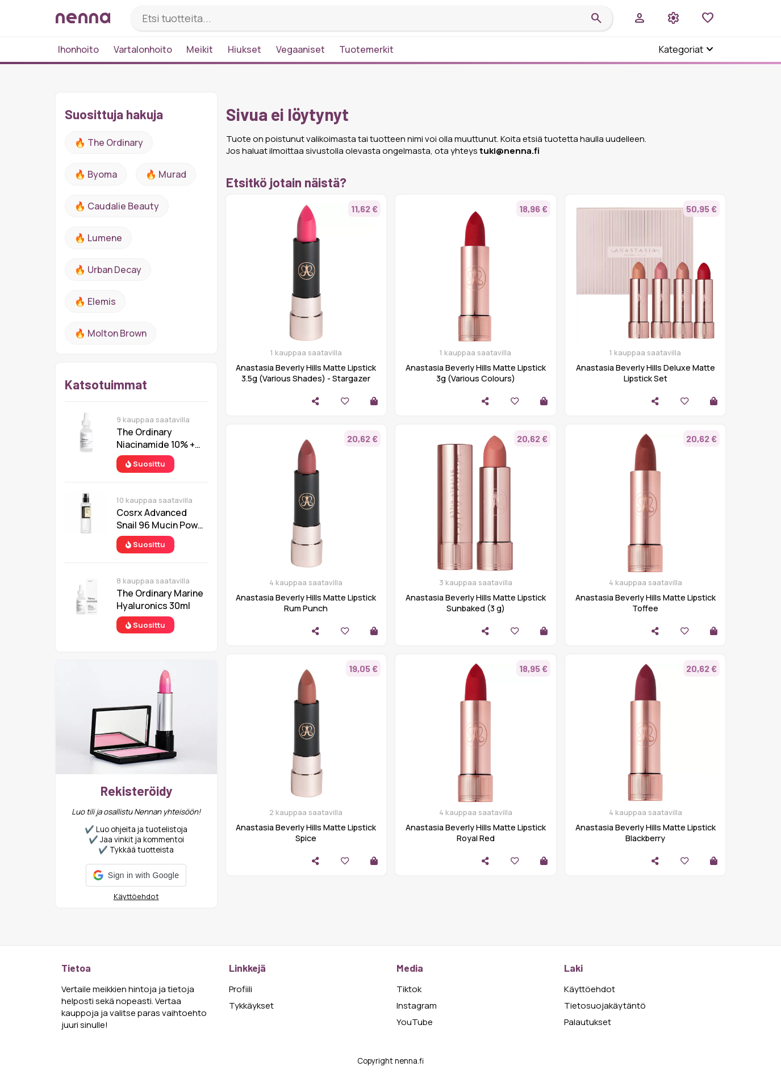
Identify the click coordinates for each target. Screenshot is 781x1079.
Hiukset (244, 49)
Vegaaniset (300, 49)
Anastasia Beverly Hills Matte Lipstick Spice (306, 832)
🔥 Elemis (95, 301)
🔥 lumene (98, 238)
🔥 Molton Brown (110, 333)
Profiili (240, 989)
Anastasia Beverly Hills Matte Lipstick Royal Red (476, 832)
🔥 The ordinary (108, 142)
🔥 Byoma (95, 174)
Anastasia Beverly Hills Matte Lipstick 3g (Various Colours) (476, 373)
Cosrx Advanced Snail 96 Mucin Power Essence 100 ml (161, 518)
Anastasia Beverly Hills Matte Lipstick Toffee (645, 603)
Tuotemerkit (366, 49)
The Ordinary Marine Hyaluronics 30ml (159, 599)
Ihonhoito (78, 49)
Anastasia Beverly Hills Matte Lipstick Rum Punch (306, 603)
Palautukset (587, 1022)
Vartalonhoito (143, 49)
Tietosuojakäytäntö (605, 1005)
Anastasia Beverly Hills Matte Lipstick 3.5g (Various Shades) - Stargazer (306, 373)
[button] (136, 875)
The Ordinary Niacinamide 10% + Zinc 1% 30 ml (155, 438)
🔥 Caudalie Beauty (116, 206)
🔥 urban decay (107, 269)
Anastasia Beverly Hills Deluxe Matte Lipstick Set (645, 373)
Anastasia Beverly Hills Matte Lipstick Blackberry (645, 832)
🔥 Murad (165, 174)
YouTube (414, 1022)
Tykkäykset (251, 1005)
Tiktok (408, 989)
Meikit (199, 49)
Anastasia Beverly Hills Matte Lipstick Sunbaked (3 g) (476, 603)
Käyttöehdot (136, 896)
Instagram (416, 1005)
